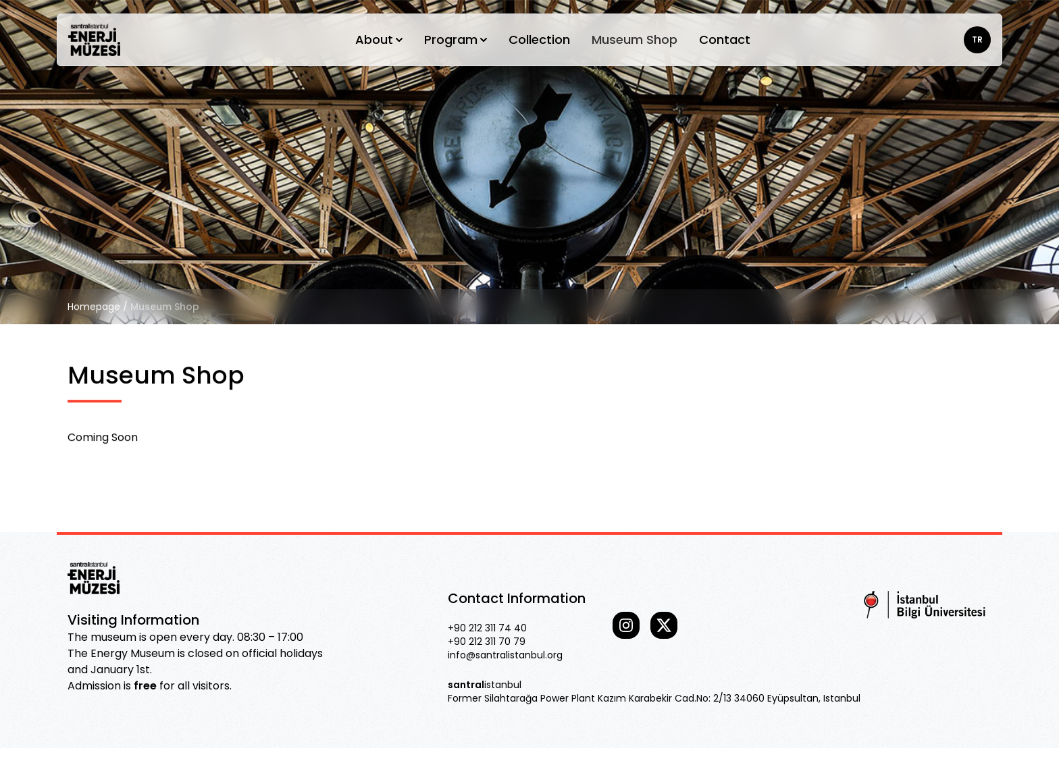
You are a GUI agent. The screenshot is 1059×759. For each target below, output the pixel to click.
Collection (539, 39)
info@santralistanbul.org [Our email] (505, 655)
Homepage (94, 307)
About (379, 39)
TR (977, 39)
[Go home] (94, 40)
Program (455, 39)
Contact (724, 39)
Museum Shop (634, 39)
